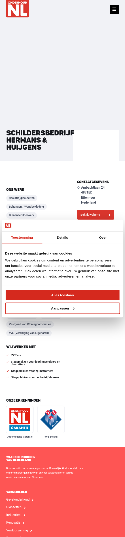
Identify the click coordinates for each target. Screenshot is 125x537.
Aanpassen (62, 308)
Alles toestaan (62, 295)
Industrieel (13, 515)
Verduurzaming (17, 530)
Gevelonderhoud (18, 499)
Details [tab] (62, 237)
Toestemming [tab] (22, 237)
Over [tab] (103, 237)
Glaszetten (13, 507)
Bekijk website (90, 214)
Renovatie (13, 522)
